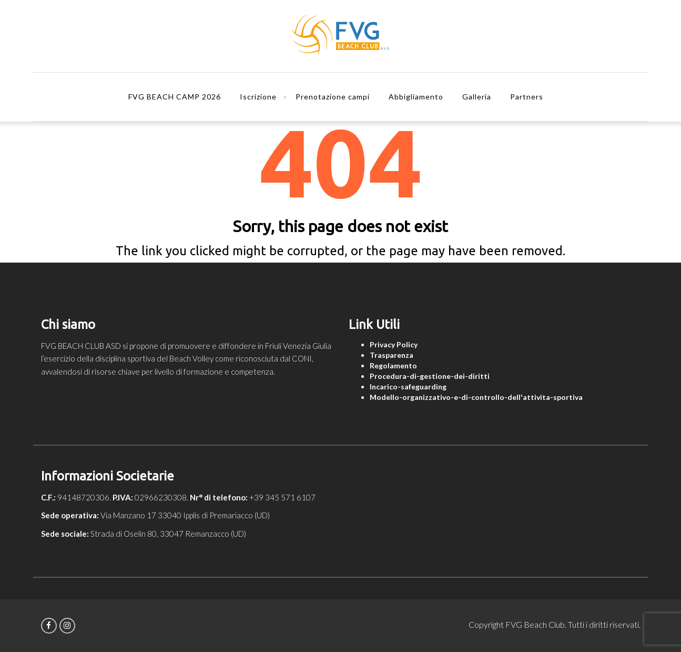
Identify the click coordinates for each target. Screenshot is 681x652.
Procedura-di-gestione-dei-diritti (430, 376)
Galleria (476, 96)
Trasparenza (391, 354)
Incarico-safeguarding (408, 386)
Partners (526, 96)
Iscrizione (258, 96)
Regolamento (393, 365)
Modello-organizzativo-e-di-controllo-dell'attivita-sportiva (476, 397)
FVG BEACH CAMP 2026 (174, 96)
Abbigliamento (416, 96)
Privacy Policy (394, 344)
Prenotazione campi (333, 96)
